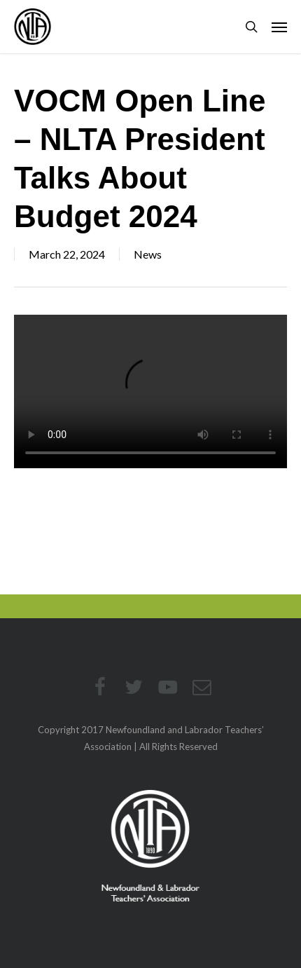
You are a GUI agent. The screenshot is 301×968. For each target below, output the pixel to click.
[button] (279, 27)
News (148, 254)
